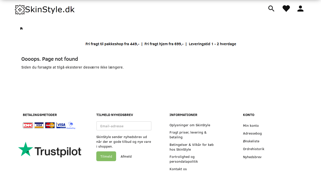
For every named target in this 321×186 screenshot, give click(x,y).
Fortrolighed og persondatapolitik (184, 159)
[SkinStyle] (45, 9)
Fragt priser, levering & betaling (188, 134)
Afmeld (126, 156)
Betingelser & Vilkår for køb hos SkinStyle (192, 147)
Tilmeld (106, 156)
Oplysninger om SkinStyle (190, 124)
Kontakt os (178, 168)
